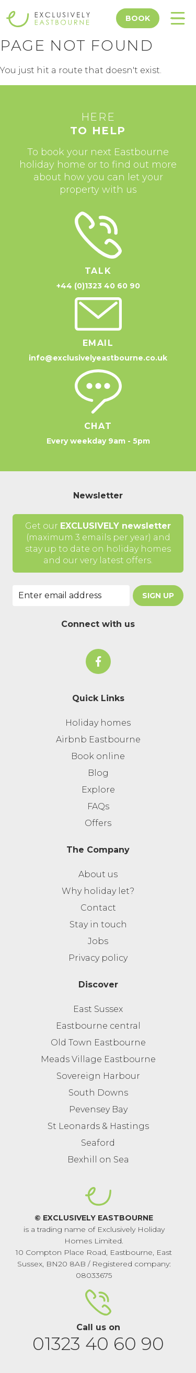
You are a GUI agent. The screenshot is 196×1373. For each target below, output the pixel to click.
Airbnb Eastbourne (98, 739)
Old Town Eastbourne (98, 1043)
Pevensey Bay (98, 1109)
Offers (98, 823)
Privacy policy (98, 958)
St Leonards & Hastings (98, 1126)
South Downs (98, 1093)
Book (137, 18)
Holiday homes (98, 723)
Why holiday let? (98, 891)
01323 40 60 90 (98, 1344)
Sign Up (158, 595)
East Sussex (98, 1009)
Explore (98, 790)
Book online (98, 756)
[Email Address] (71, 595)
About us (98, 874)
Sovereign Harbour (98, 1076)
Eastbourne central (98, 1026)
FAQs (98, 806)
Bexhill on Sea (98, 1160)
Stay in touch (98, 924)
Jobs (98, 941)
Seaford (98, 1143)
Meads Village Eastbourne (98, 1059)
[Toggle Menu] (177, 18)
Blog (98, 773)
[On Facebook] (98, 661)
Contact (98, 908)
